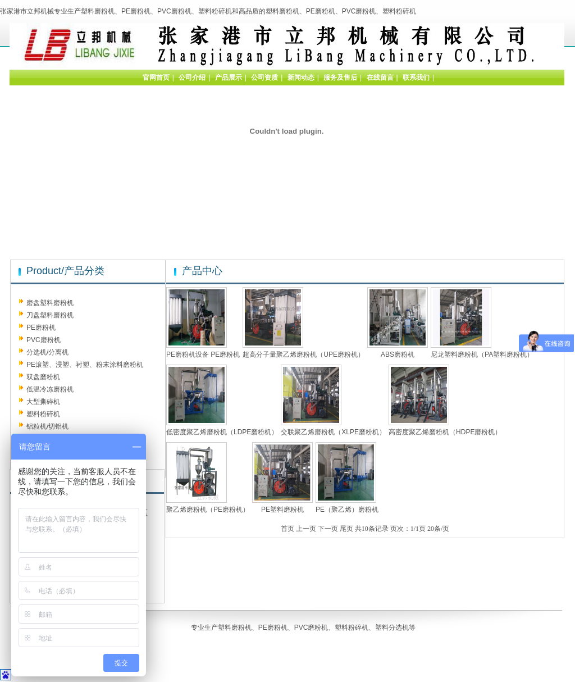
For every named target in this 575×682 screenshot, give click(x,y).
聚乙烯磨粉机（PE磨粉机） (207, 509)
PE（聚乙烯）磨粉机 (347, 509)
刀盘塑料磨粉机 (50, 315)
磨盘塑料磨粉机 (50, 303)
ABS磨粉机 (397, 354)
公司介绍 (192, 77)
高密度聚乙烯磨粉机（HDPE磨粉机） (445, 432)
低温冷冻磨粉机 (50, 389)
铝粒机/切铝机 (47, 426)
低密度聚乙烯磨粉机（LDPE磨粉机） (222, 432)
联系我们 (416, 77)
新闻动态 (301, 77)
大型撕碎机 (43, 402)
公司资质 (264, 77)
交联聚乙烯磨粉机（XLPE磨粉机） (333, 432)
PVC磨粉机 (43, 340)
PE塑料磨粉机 (282, 509)
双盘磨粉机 (43, 377)
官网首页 (156, 77)
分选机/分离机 (47, 352)
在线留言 (380, 77)
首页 (287, 529)
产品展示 (228, 77)
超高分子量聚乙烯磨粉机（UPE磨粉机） (303, 354)
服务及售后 (340, 77)
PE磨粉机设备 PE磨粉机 (203, 354)
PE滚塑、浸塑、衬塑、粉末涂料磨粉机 (84, 365)
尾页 (346, 529)
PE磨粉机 (41, 327)
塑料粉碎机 (43, 414)
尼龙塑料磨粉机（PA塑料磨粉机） (482, 354)
